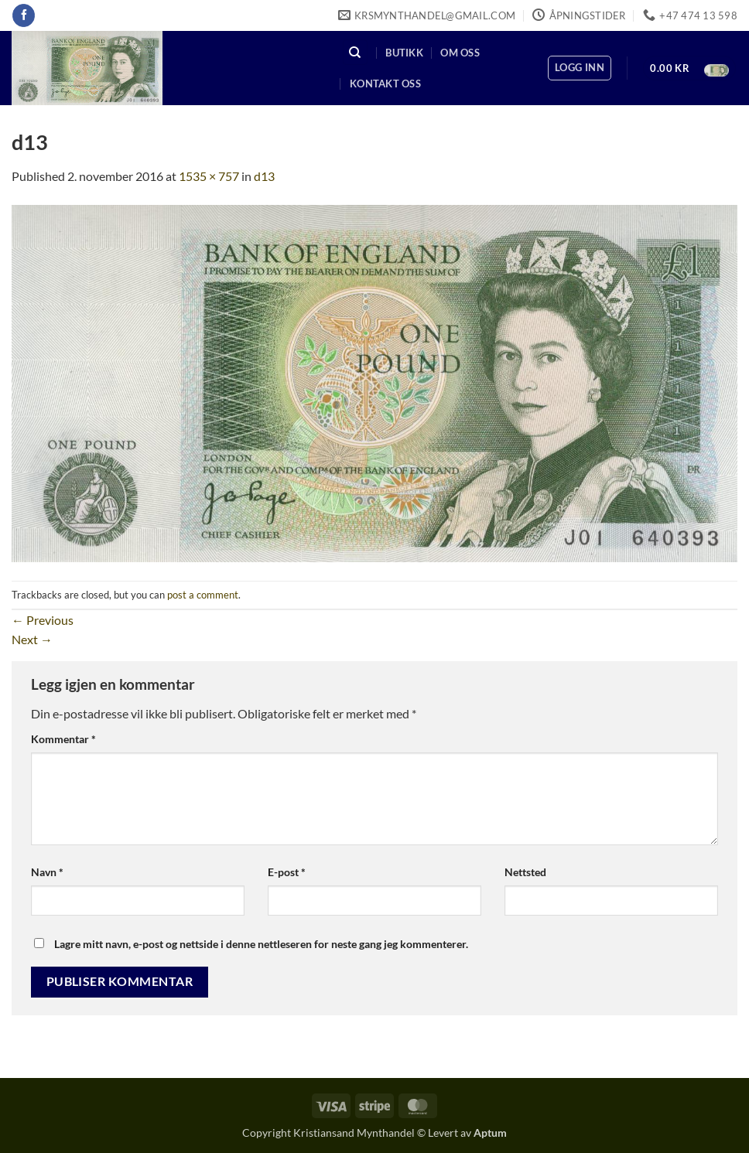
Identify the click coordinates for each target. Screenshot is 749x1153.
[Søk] (355, 52)
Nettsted (525, 871)
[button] (579, 68)
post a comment (202, 594)
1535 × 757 (209, 176)
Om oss (460, 52)
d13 (264, 176)
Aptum (490, 1132)
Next (32, 639)
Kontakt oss (385, 83)
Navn (47, 871)
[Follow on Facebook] (23, 15)
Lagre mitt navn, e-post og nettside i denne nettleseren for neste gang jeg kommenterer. (261, 943)
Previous (43, 619)
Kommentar (63, 738)
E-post (287, 871)
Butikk (404, 52)
